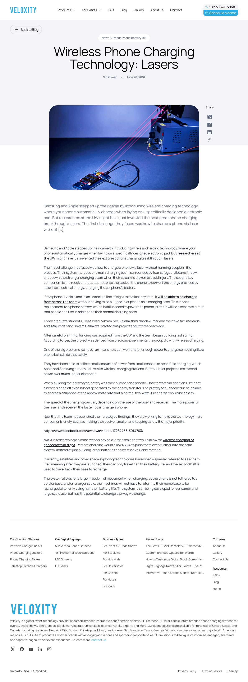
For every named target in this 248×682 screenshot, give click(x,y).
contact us (98, 640)
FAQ (111, 10)
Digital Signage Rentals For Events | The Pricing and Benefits (185, 566)
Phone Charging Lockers (26, 553)
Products (66, 10)
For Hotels (109, 579)
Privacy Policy (187, 671)
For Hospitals (111, 559)
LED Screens (63, 559)
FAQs (216, 575)
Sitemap (232, 671)
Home (217, 589)
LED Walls (61, 566)
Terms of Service (211, 671)
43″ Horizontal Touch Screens (74, 553)
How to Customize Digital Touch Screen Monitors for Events (185, 559)
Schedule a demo (220, 12)
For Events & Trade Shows (120, 546)
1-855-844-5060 (220, 7)
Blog (124, 10)
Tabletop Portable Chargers (28, 566)
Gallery (139, 10)
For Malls (109, 586)
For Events (91, 10)
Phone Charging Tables (25, 559)
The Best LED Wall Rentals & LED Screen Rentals (178, 546)
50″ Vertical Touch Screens (73, 546)
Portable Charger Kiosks (26, 546)
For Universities (113, 566)
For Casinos (110, 573)
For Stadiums (111, 553)
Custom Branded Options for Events (170, 553)
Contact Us (220, 559)
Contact (176, 10)
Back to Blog (26, 29)
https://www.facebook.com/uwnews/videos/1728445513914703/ (93, 430)
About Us (157, 10)
